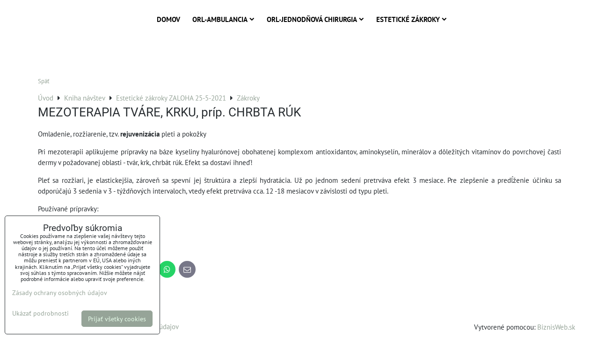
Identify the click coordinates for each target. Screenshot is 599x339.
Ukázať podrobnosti (40, 313)
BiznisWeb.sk (556, 327)
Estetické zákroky (411, 19)
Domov (168, 19)
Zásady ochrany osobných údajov (59, 292)
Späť (43, 81)
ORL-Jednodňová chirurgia (315, 19)
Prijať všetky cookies (117, 318)
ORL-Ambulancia (223, 19)
